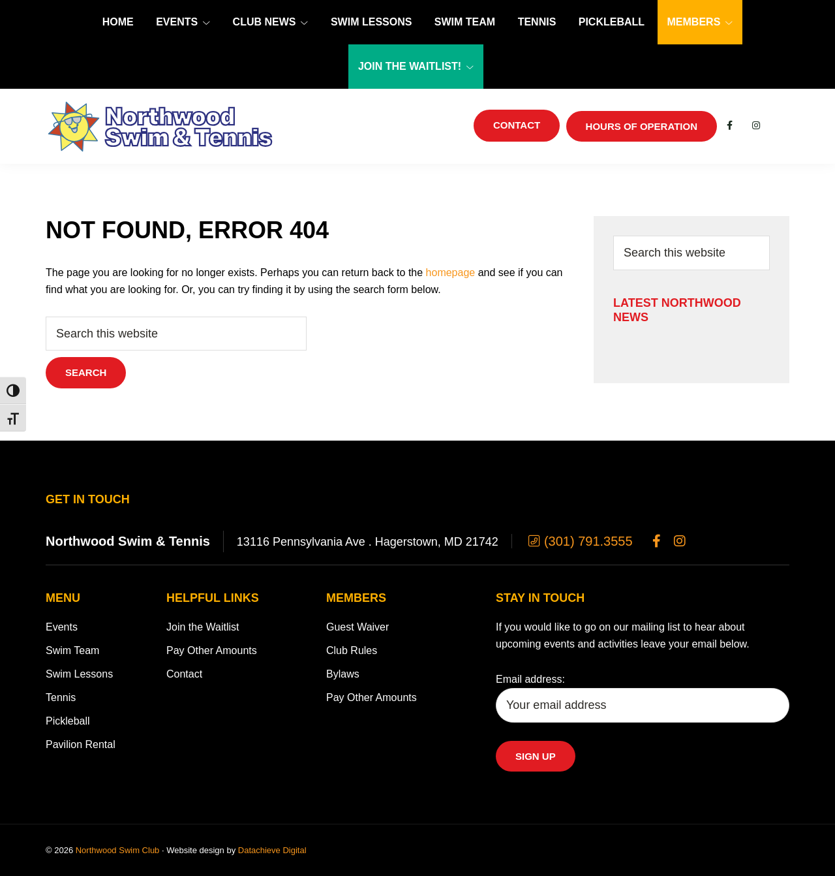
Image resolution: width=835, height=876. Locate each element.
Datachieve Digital (272, 850)
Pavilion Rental (80, 744)
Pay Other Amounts (211, 650)
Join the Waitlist (202, 627)
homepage (451, 272)
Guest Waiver (357, 627)
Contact (184, 674)
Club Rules (351, 650)
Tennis (61, 697)
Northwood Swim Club (118, 850)
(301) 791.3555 (579, 541)
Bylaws (342, 674)
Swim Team (72, 650)
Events (62, 627)
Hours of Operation (641, 126)
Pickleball (68, 721)
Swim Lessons (79, 674)
